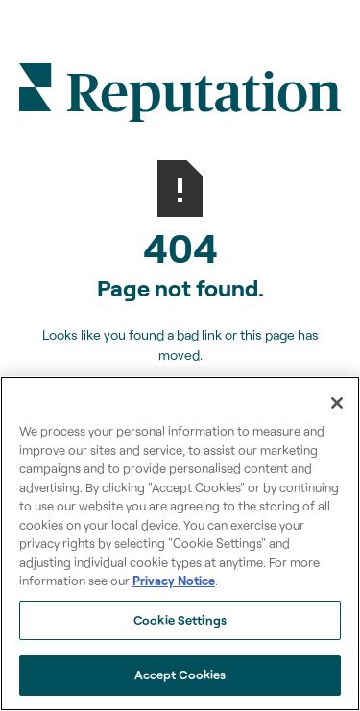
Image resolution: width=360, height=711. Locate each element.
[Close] (337, 403)
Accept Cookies (180, 674)
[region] (180, 543)
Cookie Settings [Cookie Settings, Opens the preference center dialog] (180, 620)
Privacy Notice (173, 580)
